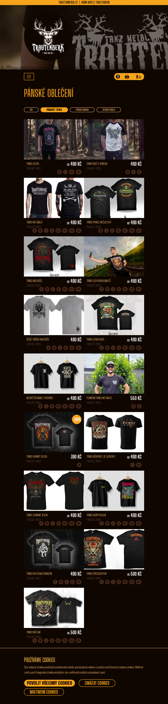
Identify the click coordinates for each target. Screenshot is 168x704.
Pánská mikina (82, 109)
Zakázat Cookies (97, 683)
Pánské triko (54, 109)
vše (31, 109)
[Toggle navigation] (29, 76)
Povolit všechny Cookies (49, 683)
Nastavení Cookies (44, 692)
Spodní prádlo (108, 109)
